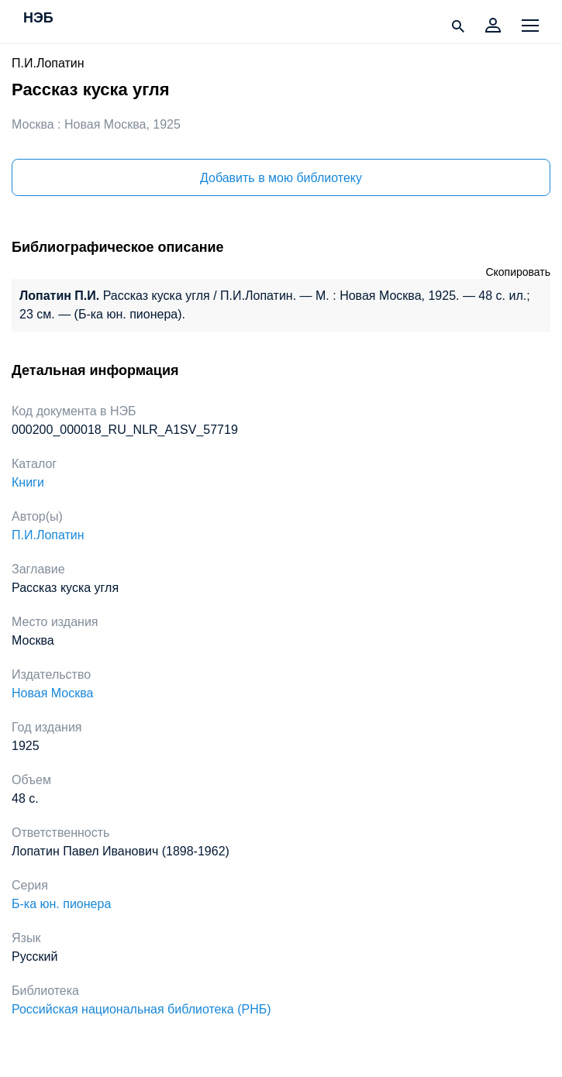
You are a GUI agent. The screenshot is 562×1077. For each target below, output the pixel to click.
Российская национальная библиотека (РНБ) (141, 1009)
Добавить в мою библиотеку (281, 177)
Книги (28, 482)
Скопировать (517, 272)
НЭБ (38, 19)
